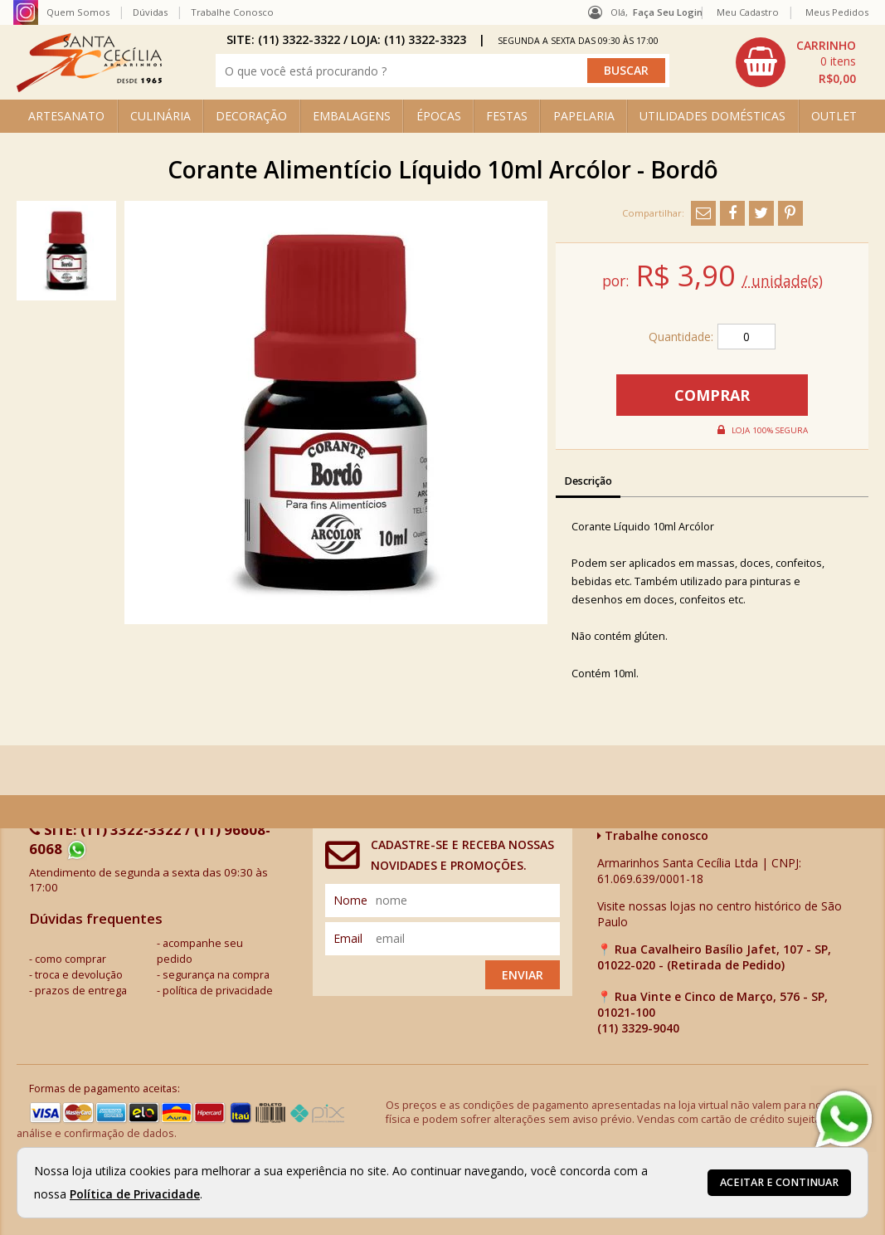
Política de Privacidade (135, 1194)
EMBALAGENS (352, 116)
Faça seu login (668, 12)
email (347, 938)
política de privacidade (218, 991)
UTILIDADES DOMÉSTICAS (712, 116)
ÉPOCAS (438, 116)
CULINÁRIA (160, 116)
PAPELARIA (584, 116)
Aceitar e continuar (779, 1182)
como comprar (70, 959)
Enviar (522, 975)
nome (350, 900)
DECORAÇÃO (251, 116)
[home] (89, 87)
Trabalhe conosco (652, 835)
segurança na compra (216, 975)
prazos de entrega (81, 991)
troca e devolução (79, 975)
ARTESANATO (66, 116)
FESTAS (507, 116)
